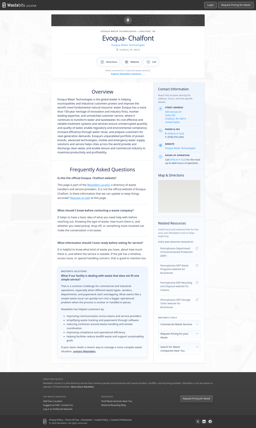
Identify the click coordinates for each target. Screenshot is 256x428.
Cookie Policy (101, 419)
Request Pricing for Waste (196, 398)
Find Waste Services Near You (116, 401)
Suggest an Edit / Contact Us (58, 405)
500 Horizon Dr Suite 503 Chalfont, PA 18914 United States (175, 117)
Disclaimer (86, 419)
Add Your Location (52, 401)
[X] (198, 421)
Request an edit (80, 198)
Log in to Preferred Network (58, 409)
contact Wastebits (84, 351)
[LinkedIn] (204, 421)
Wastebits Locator (98, 185)
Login (210, 5)
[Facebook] (210, 421)
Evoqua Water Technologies (128, 45)
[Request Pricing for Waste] (236, 5)
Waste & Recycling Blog (113, 405)
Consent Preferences (121, 419)
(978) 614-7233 (176, 133)
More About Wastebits (82, 386)
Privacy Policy (56, 419)
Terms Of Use (72, 419)
